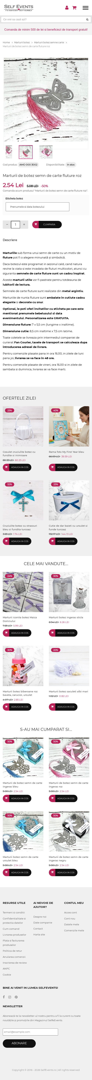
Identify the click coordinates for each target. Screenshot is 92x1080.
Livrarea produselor (14, 934)
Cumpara (49, 224)
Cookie (7, 974)
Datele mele (71, 924)
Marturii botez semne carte (50, 42)
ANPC (6, 968)
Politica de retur (12, 950)
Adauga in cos (19, 467)
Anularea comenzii (14, 956)
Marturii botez (23, 42)
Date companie (42, 922)
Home (8, 42)
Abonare (19, 1043)
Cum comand (11, 928)
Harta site (39, 934)
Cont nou (69, 918)
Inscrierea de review (15, 962)
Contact (38, 928)
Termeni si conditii (14, 912)
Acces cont (70, 912)
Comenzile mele (74, 930)
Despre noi (39, 916)
